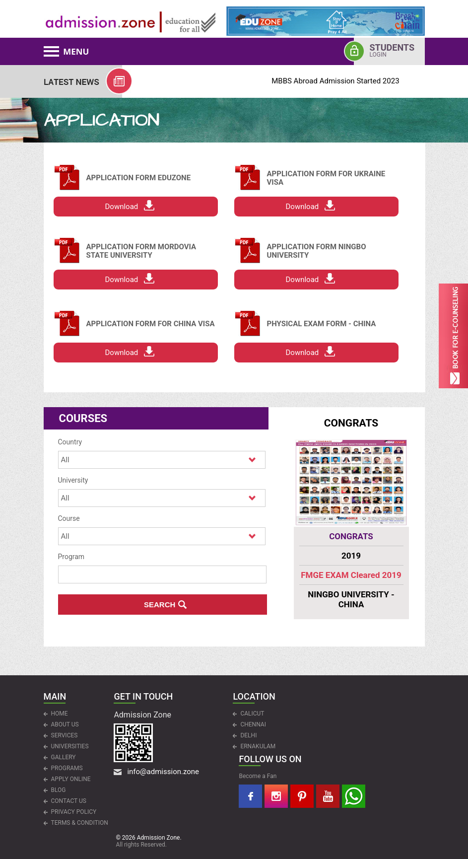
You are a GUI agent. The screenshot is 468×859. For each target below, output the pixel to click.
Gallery (63, 757)
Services (64, 735)
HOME (59, 713)
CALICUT (252, 713)
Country (70, 442)
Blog (58, 790)
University (73, 480)
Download (121, 206)
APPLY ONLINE (71, 779)
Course (69, 518)
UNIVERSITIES (70, 746)
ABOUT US (65, 724)
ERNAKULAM (257, 746)
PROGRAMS (67, 768)
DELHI (248, 735)
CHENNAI (253, 724)
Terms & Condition (79, 822)
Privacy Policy (74, 811)
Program (71, 557)
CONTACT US (68, 800)
